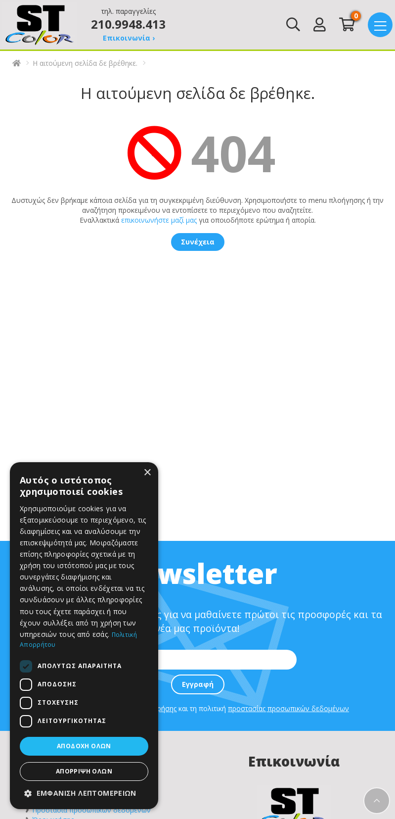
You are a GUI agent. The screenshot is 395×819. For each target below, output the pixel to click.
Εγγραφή (198, 684)
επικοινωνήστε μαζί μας (159, 220)
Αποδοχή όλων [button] (84, 746)
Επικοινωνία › (129, 38)
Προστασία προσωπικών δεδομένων (91, 810)
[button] (84, 793)
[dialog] (84, 635)
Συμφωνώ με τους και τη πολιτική (200, 708)
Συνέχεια (198, 241)
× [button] (147, 473)
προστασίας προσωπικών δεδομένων (288, 708)
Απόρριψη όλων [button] (84, 771)
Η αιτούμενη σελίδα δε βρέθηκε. (85, 63)
